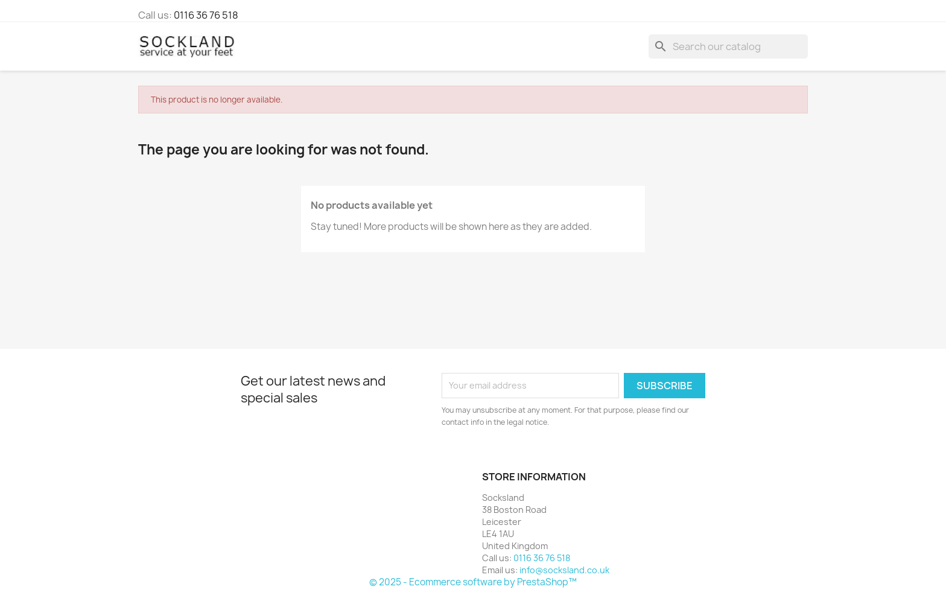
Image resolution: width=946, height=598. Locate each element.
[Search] (728, 46)
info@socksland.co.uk (564, 570)
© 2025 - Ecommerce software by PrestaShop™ (473, 582)
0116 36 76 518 (206, 15)
